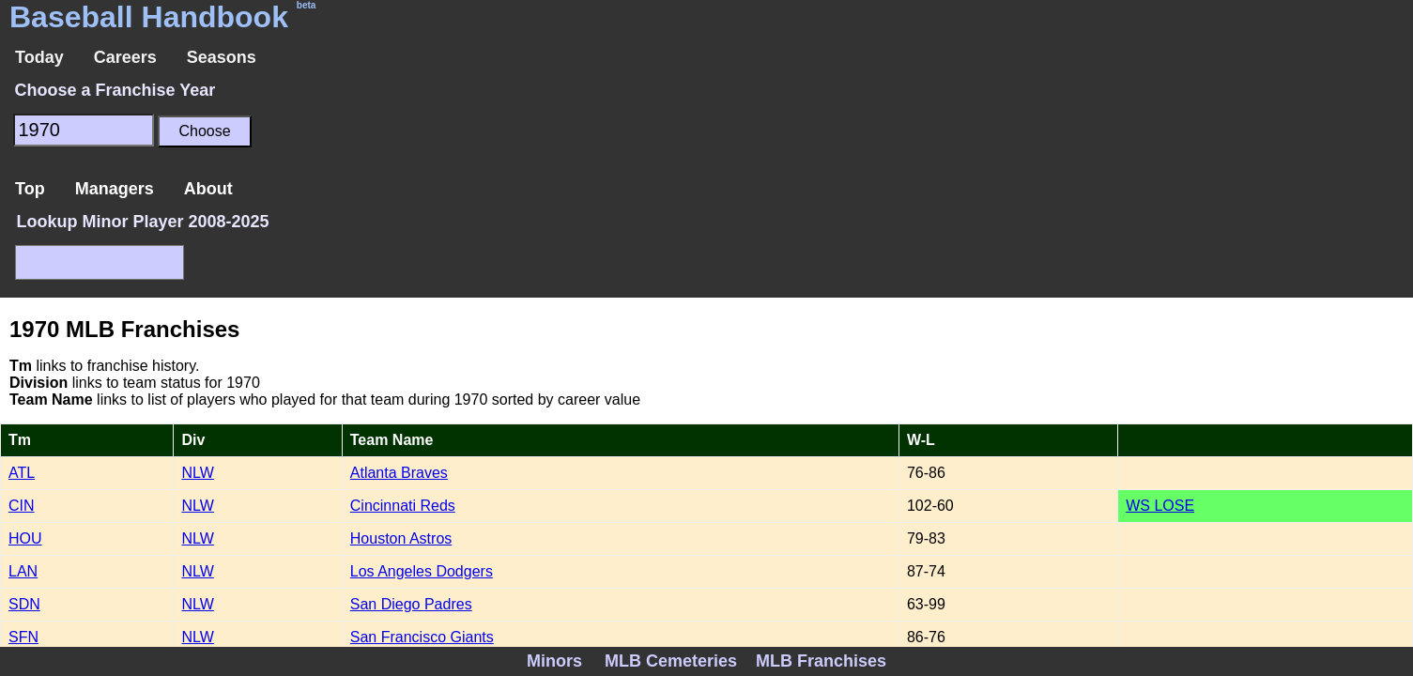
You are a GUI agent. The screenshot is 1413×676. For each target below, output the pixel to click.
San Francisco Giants (422, 637)
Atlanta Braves (399, 473)
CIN (21, 506)
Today (39, 57)
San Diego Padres (411, 604)
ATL (21, 473)
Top (30, 188)
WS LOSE (1160, 506)
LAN (23, 571)
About (208, 188)
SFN (23, 637)
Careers (125, 57)
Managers (114, 188)
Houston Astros (401, 538)
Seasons (221, 57)
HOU (25, 538)
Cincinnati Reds (402, 506)
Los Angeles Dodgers (421, 571)
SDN (24, 604)
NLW (197, 473)
